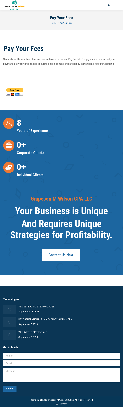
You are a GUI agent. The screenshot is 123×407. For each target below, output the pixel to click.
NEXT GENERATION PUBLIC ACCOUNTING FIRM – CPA (45, 319)
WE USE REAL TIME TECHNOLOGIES (36, 306)
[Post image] (9, 309)
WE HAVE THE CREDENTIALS (32, 332)
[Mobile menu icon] (116, 5)
